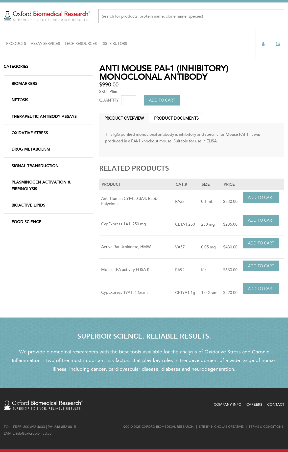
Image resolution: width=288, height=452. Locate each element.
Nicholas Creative (227, 427)
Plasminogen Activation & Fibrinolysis (41, 185)
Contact (275, 404)
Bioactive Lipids (28, 205)
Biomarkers (24, 83)
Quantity (109, 100)
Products (16, 43)
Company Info (227, 404)
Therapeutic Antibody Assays (44, 116)
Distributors (114, 43)
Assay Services (45, 43)
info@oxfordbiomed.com (35, 433)
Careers (254, 404)
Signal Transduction (35, 165)
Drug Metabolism (31, 149)
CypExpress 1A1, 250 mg (123, 224)
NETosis (20, 100)
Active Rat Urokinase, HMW (126, 246)
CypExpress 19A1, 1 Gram (124, 292)
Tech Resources (81, 43)
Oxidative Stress (30, 133)
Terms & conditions (266, 427)
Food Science (26, 221)
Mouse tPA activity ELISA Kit (126, 269)
